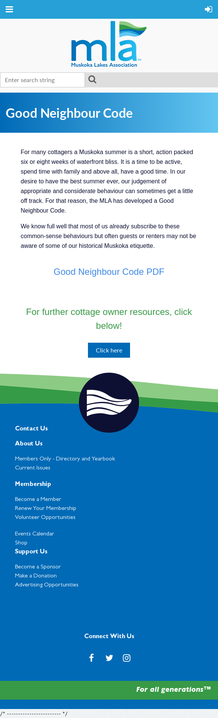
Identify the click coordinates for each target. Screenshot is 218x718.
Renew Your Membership (45, 509)
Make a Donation (36, 576)
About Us (28, 444)
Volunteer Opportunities (45, 518)
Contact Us (31, 429)
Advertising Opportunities (47, 585)
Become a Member (38, 500)
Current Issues (32, 468)
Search (92, 79)
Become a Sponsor (38, 567)
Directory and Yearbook (85, 459)
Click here (109, 350)
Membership (33, 485)
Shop (21, 543)
